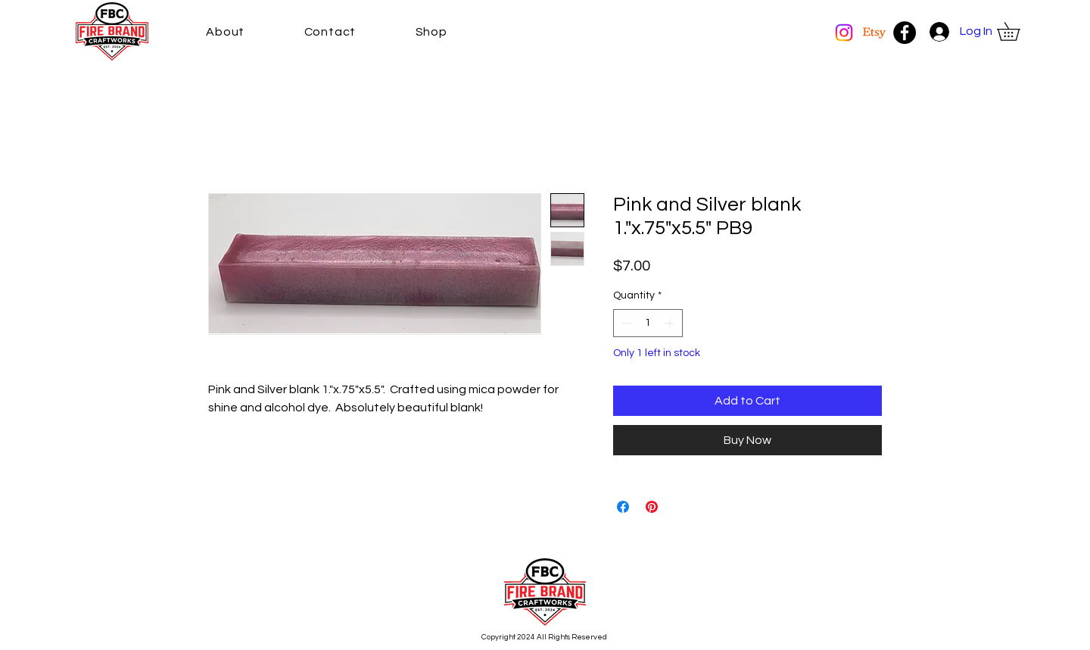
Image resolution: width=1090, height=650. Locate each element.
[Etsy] (874, 32)
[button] (1017, 31)
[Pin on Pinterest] (652, 507)
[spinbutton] (648, 323)
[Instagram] (844, 32)
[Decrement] (624, 323)
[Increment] (671, 323)
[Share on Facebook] (623, 507)
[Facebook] (904, 32)
